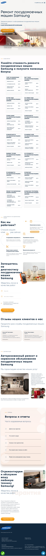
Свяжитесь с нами (8, 30)
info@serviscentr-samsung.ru (7, 540)
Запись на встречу (35, 231)
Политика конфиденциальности (7, 546)
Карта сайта (4, 545)
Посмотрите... (5, 339)
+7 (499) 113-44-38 (39, 2)
